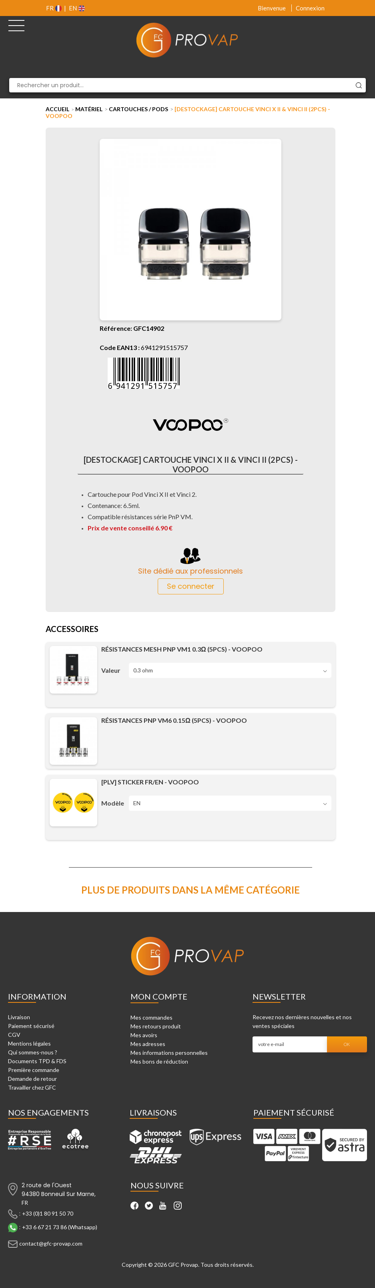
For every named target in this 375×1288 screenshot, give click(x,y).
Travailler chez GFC (32, 1087)
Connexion (310, 8)
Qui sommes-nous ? (32, 1052)
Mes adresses (147, 1043)
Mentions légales (29, 1043)
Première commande (33, 1069)
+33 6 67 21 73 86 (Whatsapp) (59, 1227)
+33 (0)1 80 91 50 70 (47, 1213)
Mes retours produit (155, 1026)
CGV (14, 1034)
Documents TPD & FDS (37, 1061)
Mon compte (158, 996)
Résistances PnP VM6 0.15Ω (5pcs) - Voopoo (174, 720)
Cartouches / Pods (138, 109)
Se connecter (191, 586)
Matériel (88, 109)
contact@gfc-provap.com (50, 1243)
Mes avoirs (143, 1035)
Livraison (19, 1017)
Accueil (57, 109)
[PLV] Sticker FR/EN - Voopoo (150, 782)
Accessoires (72, 630)
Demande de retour (32, 1078)
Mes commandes (151, 1017)
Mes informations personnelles (169, 1052)
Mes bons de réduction (159, 1061)
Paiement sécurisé (31, 1025)
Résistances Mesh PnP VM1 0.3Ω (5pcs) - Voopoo (182, 649)
